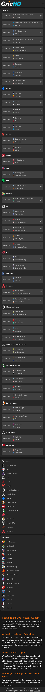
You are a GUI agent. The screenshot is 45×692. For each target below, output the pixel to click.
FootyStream (35, 691)
